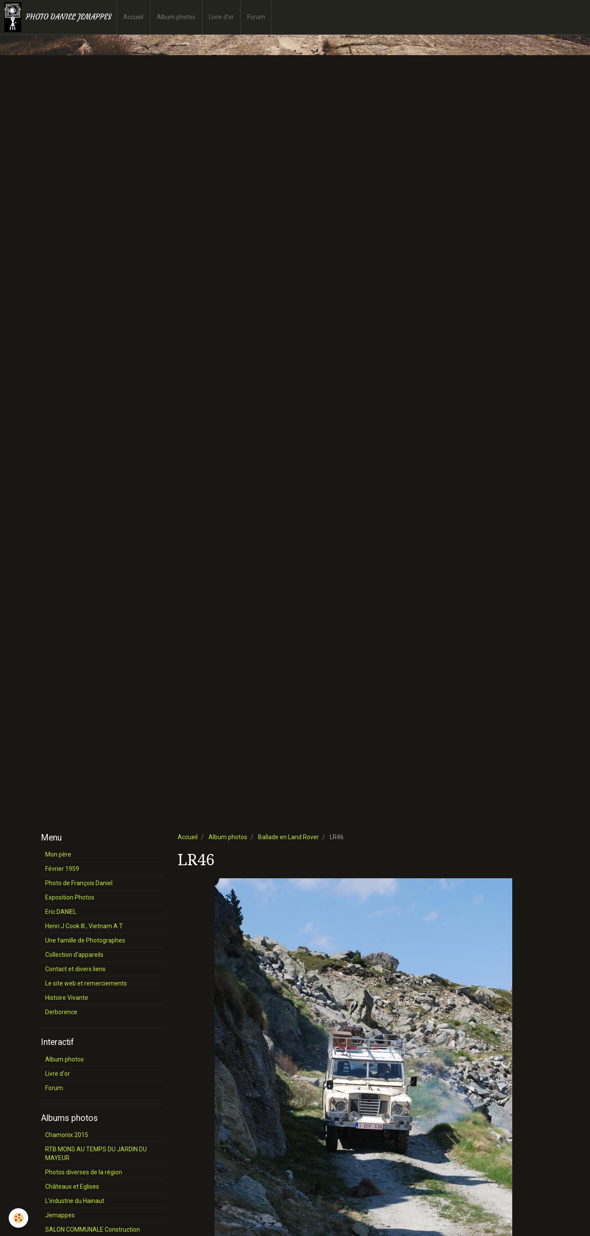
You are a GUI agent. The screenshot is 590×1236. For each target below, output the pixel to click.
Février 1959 (62, 868)
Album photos (176, 16)
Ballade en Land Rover (288, 837)
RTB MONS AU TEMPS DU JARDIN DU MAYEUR (96, 1153)
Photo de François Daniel (79, 883)
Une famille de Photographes (85, 940)
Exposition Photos (69, 897)
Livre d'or (221, 16)
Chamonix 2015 (66, 1134)
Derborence (61, 1012)
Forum (256, 16)
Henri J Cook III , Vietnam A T (84, 926)
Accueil (133, 16)
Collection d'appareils (74, 954)
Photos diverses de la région (83, 1172)
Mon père (58, 854)
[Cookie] (18, 1218)
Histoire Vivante (66, 997)
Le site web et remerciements (86, 983)
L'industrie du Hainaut (74, 1200)
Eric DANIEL (60, 911)
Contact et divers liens (75, 969)
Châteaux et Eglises (72, 1186)
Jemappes (60, 1215)
